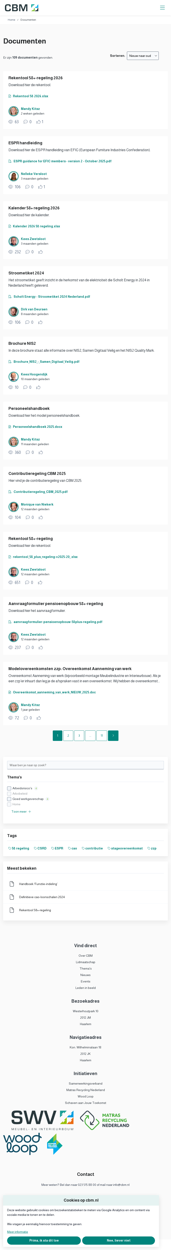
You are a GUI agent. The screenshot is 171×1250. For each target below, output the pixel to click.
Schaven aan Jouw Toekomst (85, 1103)
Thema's (85, 968)
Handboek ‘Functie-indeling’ (38, 884)
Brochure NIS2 (22, 343)
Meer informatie (17, 1232)
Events (85, 981)
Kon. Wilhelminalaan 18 (85, 1047)
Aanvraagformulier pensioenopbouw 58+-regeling (55, 603)
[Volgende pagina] (113, 735)
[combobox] (143, 56)
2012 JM (85, 1017)
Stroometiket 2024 (26, 273)
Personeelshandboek (29, 408)
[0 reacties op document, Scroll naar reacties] (28, 122)
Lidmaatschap (85, 962)
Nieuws (85, 975)
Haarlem (85, 1024)
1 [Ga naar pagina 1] (57, 735)
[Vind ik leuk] (40, 122)
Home (11, 19)
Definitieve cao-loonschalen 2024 (42, 897)
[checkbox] (85, 796)
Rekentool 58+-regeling (30, 538)
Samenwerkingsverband (85, 1083)
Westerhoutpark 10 (85, 1011)
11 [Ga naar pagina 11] (102, 735)
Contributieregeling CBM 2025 (37, 473)
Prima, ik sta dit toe (44, 1240)
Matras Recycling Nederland (85, 1090)
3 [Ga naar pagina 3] (79, 735)
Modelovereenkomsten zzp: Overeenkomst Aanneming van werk (70, 669)
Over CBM (86, 955)
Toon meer (21, 811)
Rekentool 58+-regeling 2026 (35, 78)
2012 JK (85, 1054)
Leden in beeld (85, 988)
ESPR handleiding (25, 143)
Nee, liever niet (118, 1240)
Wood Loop (86, 1096)
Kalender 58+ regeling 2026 (33, 208)
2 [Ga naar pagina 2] (68, 735)
